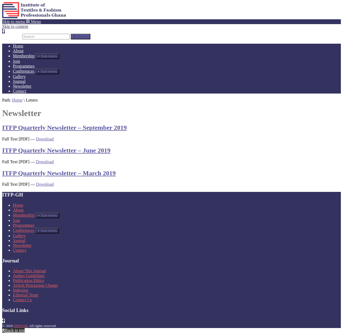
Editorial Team (25, 295)
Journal (19, 81)
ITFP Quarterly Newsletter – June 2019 (56, 150)
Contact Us (22, 299)
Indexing (20, 290)
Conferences (23, 71)
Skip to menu (13, 21)
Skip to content (15, 26)
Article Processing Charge (35, 285)
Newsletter (22, 86)
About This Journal (29, 271)
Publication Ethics (28, 280)
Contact (19, 91)
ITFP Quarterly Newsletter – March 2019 (59, 173)
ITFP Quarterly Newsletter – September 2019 (64, 127)
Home (18, 46)
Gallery (19, 76)
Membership (24, 56)
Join (16, 61)
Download (45, 139)
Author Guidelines (29, 275)
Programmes (24, 66)
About (18, 51)
